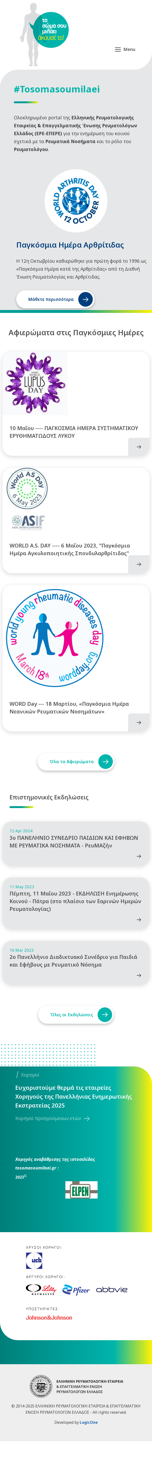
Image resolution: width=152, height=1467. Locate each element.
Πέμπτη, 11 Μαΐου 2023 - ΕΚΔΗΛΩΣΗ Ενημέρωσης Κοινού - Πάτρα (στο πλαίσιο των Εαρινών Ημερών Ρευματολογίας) (75, 922)
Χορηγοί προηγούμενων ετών (48, 1144)
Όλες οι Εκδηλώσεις (70, 1040)
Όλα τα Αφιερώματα (70, 774)
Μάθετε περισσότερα (51, 299)
